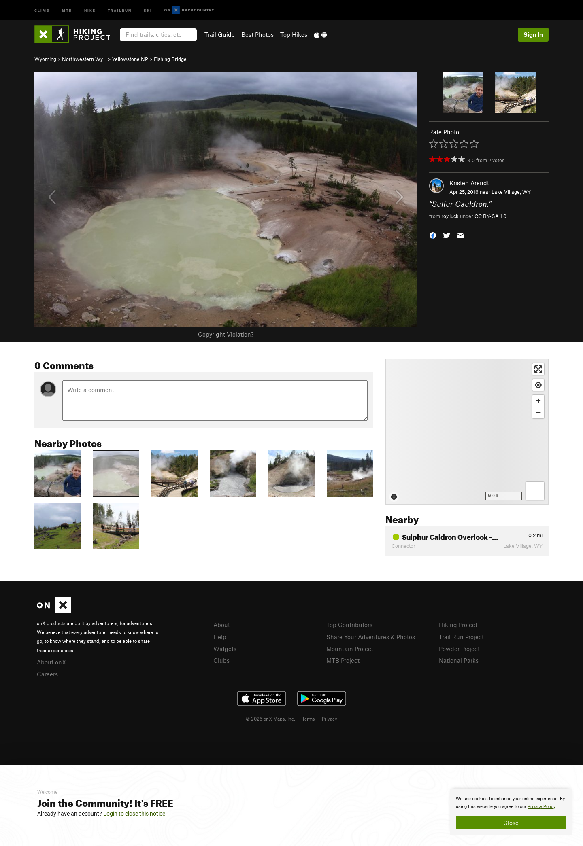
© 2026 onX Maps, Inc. (270, 718)
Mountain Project (349, 648)
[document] (511, 812)
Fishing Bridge (170, 59)
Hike (90, 10)
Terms (308, 718)
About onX (51, 662)
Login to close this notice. (135, 813)
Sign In (533, 34)
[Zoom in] (538, 401)
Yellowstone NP (130, 59)
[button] (432, 234)
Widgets (224, 648)
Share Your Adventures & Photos (370, 636)
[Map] (467, 431)
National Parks (459, 660)
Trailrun (120, 10)
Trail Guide (219, 34)
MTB (67, 10)
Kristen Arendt (469, 183)
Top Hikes (293, 34)
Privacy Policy (541, 806)
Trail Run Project (461, 636)
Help (219, 636)
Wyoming (45, 59)
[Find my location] (538, 385)
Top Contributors (349, 624)
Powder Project (459, 648)
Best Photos (257, 34)
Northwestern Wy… (84, 59)
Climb (42, 10)
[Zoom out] (538, 412)
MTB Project (343, 660)
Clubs (221, 660)
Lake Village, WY (511, 192)
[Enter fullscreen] (538, 369)
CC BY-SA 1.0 (490, 216)
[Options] (535, 491)
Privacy (329, 718)
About (221, 624)
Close (511, 822)
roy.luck (450, 216)
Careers (47, 674)
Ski (148, 10)
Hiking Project (458, 624)
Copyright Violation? (225, 334)
